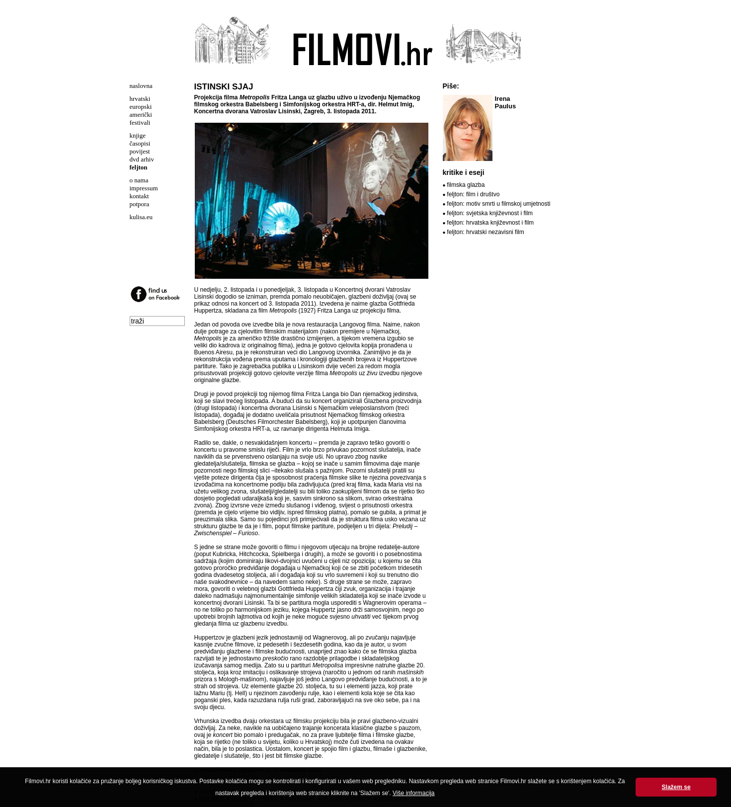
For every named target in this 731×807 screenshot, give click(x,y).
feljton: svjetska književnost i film (490, 213)
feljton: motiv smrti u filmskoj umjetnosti (498, 203)
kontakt (139, 196)
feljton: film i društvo (473, 194)
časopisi (140, 143)
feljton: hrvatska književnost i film (490, 222)
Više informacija (413, 793)
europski (141, 106)
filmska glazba (466, 184)
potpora (140, 204)
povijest (140, 151)
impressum (144, 188)
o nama (139, 180)
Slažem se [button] (676, 787)
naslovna (141, 85)
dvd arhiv (142, 159)
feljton (139, 167)
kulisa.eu (141, 217)
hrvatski (140, 98)
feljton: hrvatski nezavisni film (485, 232)
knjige (138, 135)
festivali (140, 122)
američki (141, 114)
